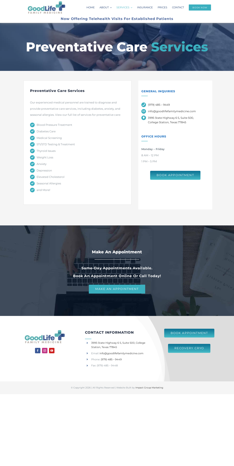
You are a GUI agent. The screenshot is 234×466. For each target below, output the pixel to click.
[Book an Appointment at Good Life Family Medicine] (175, 175)
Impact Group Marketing (149, 387)
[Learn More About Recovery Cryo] (189, 348)
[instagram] (44, 350)
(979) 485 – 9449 (159, 104)
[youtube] (51, 350)
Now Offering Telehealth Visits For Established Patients (117, 19)
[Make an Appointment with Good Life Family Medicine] (117, 289)
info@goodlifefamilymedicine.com (172, 111)
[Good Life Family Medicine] (45, 330)
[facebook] (37, 350)
